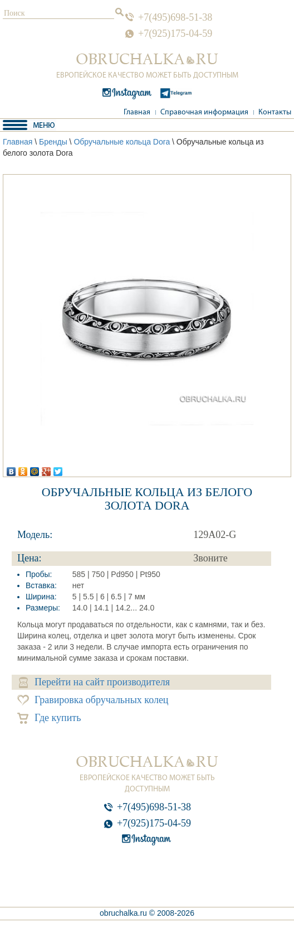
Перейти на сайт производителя (94, 682)
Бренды (53, 141)
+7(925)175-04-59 (175, 33)
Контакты (274, 112)
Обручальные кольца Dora (122, 141)
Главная (137, 112)
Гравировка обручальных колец (93, 700)
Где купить (49, 717)
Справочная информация (204, 112)
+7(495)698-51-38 (175, 17)
